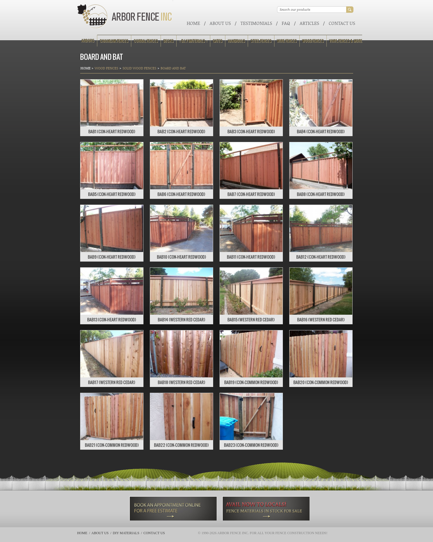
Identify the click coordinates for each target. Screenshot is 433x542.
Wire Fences (287, 41)
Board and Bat (173, 68)
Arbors (87, 40)
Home (193, 23)
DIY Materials (126, 533)
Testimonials (256, 23)
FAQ (286, 23)
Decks (168, 41)
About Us (220, 23)
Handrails (236, 41)
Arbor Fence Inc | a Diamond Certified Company (124, 16)
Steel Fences (261, 41)
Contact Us (342, 23)
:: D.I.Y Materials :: (193, 41)
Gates (217, 41)
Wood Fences (313, 41)
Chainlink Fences (114, 41)
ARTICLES (309, 23)
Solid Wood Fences (139, 68)
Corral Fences (146, 41)
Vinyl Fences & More (345, 41)
